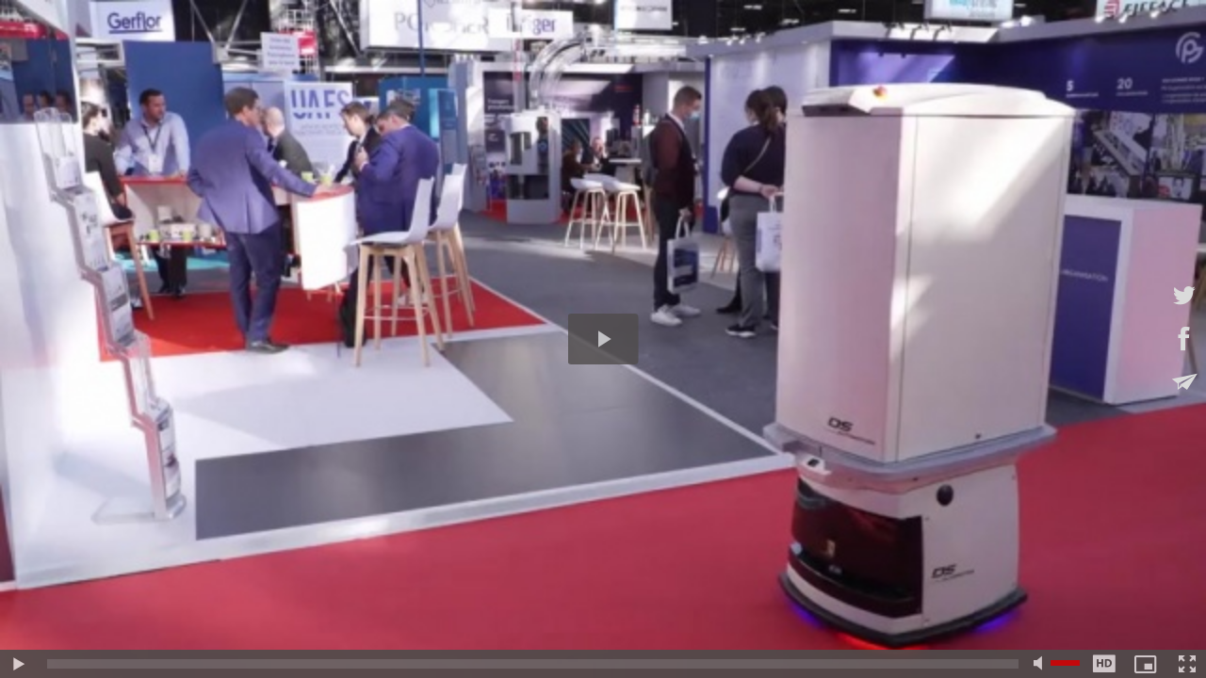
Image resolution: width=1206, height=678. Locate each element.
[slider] (533, 664)
